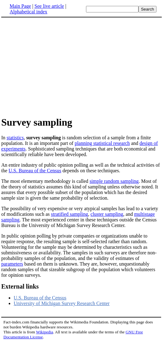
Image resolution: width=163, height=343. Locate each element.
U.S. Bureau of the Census (35, 170)
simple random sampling (113, 181)
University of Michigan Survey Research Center (62, 303)
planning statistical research (102, 143)
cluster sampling (107, 214)
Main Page (20, 6)
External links (20, 286)
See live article (49, 6)
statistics (15, 137)
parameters (12, 264)
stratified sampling (69, 214)
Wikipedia (44, 332)
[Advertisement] (53, 66)
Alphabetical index (28, 11)
